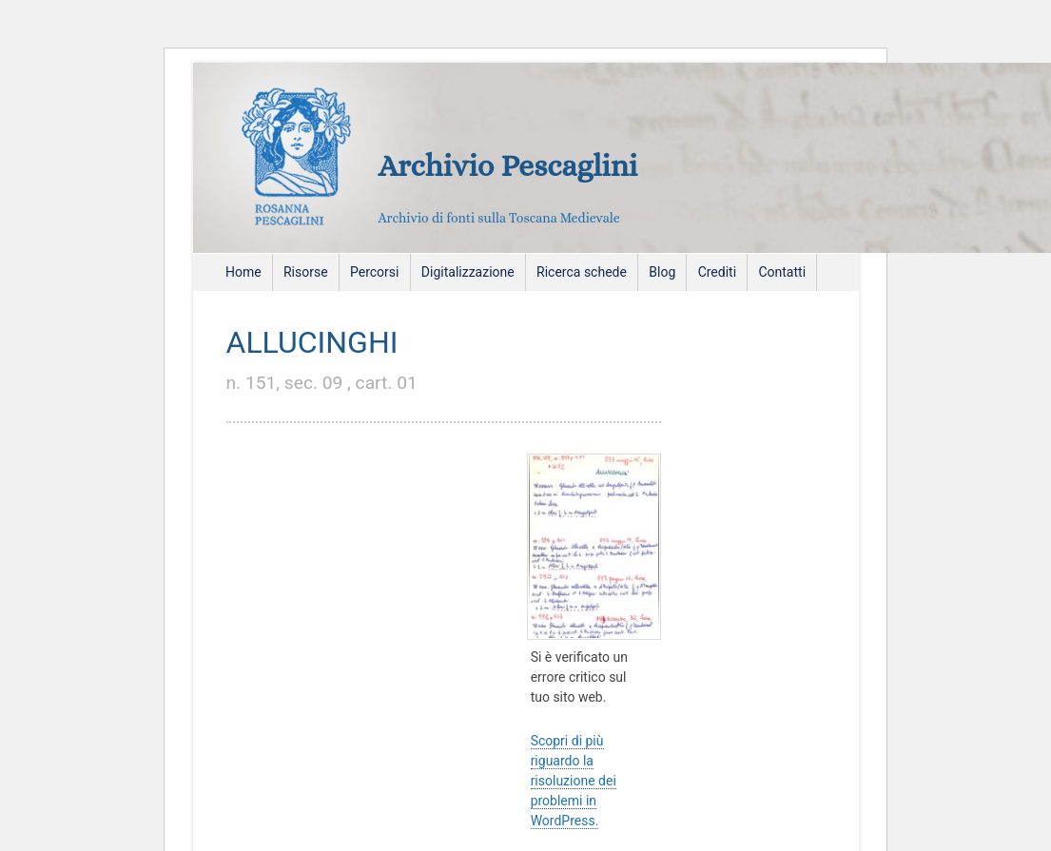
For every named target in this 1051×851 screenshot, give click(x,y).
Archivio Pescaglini (508, 165)
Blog (662, 272)
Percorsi (374, 272)
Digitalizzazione (468, 272)
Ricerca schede (581, 272)
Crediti (717, 272)
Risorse (305, 272)
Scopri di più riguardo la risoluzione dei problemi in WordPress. (573, 780)
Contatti (782, 272)
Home (243, 272)
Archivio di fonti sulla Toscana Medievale (499, 217)
